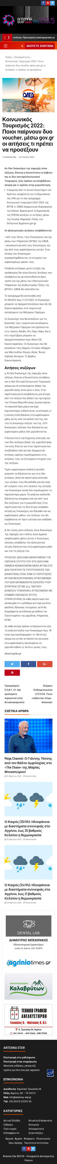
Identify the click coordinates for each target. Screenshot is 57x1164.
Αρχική (9, 1138)
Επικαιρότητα (36, 1128)
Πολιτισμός (10, 1128)
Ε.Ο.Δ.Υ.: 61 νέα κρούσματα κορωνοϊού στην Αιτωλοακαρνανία (17, 694)
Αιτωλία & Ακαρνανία (40, 1120)
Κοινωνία (34, 1124)
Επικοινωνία (43, 1138)
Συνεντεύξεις (36, 1133)
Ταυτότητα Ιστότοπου (36, 1142)
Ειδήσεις (8, 1124)
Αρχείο (18, 1138)
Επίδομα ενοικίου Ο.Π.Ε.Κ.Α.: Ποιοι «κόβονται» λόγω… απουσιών (41, 694)
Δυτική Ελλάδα (11, 1120)
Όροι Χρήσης (16, 1142)
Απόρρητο (29, 1138)
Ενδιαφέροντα (11, 1133)
